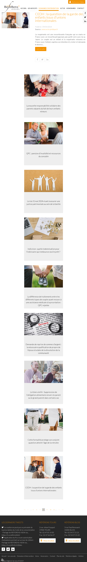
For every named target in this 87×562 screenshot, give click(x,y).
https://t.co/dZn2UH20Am (12, 545)
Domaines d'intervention (49, 8)
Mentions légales (71, 556)
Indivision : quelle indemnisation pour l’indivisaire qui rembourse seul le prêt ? (43, 250)
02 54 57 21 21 (73, 532)
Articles (81, 556)
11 (54, 509)
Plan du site (60, 556)
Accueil (23, 8)
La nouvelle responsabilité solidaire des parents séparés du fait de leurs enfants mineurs (43, 108)
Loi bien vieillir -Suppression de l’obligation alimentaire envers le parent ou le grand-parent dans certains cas (43, 395)
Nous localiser (48, 541)
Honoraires (71, 8)
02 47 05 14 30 (48, 532)
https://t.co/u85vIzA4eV (11, 535)
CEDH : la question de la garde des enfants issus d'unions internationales (43, 489)
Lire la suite (40, 49)
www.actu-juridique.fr (50, 29)
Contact (80, 8)
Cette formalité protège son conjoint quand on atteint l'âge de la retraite (43, 441)
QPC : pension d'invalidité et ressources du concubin (43, 155)
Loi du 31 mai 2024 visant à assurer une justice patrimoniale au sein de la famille (44, 202)
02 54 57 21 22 (74, 535)
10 (50, 509)
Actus (62, 8)
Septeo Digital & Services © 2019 (13, 561)
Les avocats (32, 8)
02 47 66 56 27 (49, 535)
